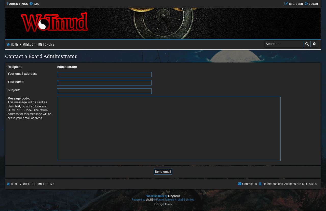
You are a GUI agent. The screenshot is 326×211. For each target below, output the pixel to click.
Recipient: (15, 67)
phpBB (150, 199)
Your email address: (22, 74)
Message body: (19, 98)
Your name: (16, 82)
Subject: (14, 90)
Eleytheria (174, 196)
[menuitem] (34, 4)
